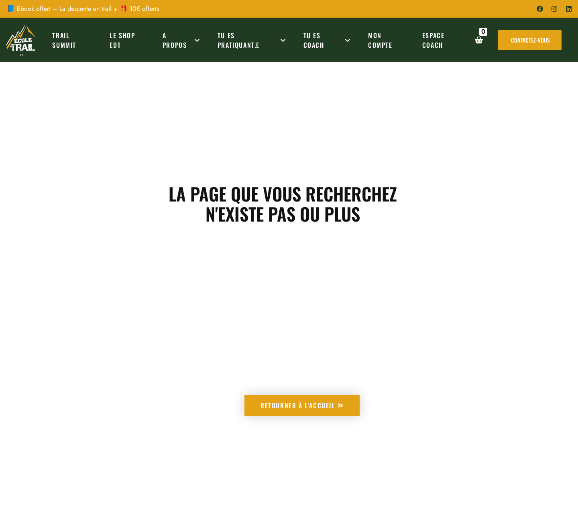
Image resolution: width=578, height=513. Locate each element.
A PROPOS (183, 40)
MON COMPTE (380, 40)
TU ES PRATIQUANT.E (253, 40)
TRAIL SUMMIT (64, 40)
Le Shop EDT (122, 40)
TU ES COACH (328, 40)
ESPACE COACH (433, 40)
